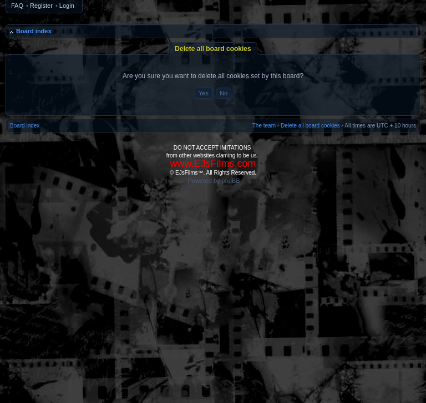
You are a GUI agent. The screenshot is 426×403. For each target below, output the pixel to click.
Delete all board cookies (310, 126)
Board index (34, 31)
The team (264, 126)
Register (41, 5)
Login (66, 5)
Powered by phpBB (213, 180)
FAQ (17, 5)
